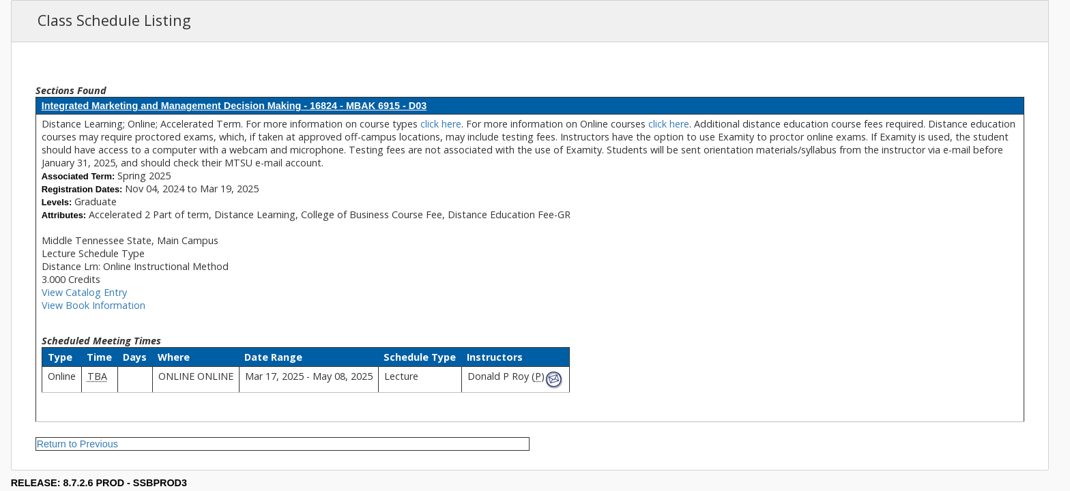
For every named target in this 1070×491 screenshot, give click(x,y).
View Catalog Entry (84, 292)
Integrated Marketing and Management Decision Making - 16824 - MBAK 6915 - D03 (234, 105)
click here (440, 123)
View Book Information (93, 305)
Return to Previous (77, 443)
